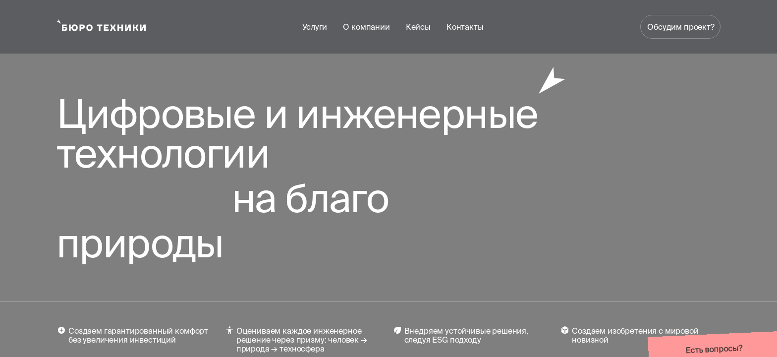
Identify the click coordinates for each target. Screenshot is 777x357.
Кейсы (418, 26)
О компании (366, 26)
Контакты (465, 26)
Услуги (314, 26)
